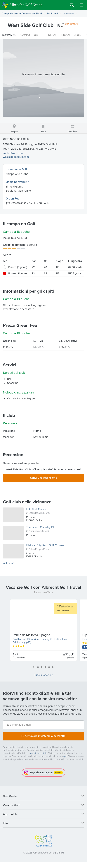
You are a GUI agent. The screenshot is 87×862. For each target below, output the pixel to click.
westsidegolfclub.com (16, 157)
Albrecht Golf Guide (26, 4)
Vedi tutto (8, 563)
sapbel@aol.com (13, 153)
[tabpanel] (43, 631)
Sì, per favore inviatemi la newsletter (43, 736)
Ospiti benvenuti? (17, 182)
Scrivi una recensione (43, 478)
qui (65, 756)
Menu (81, 5)
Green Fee (13, 198)
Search (72, 5)
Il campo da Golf (16, 169)
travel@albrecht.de (38, 753)
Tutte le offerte (42, 675)
